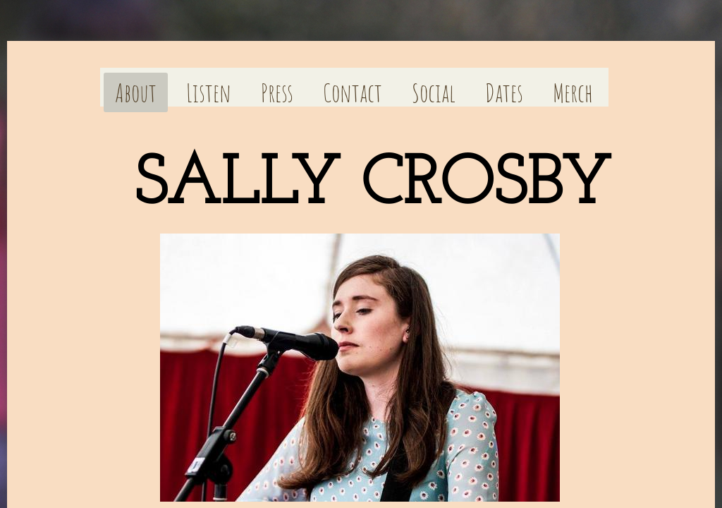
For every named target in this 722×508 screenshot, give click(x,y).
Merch (573, 92)
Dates (504, 92)
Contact (352, 92)
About (136, 92)
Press (277, 92)
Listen (208, 92)
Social (433, 92)
